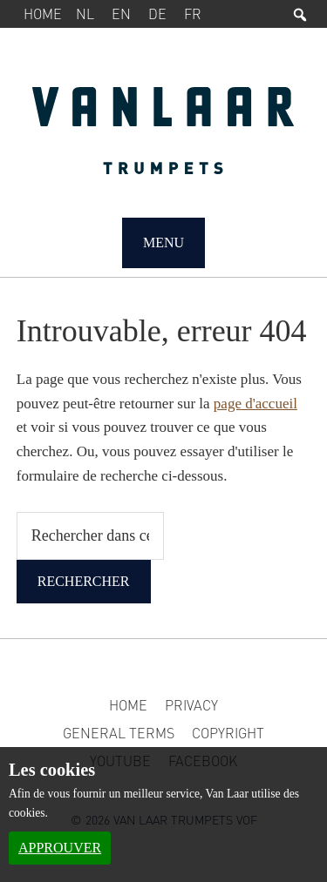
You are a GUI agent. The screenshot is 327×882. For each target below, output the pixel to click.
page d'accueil (255, 403)
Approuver (59, 847)
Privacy (191, 705)
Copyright (228, 733)
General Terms (118, 733)
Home (43, 13)
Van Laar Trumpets (164, 139)
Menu (163, 242)
